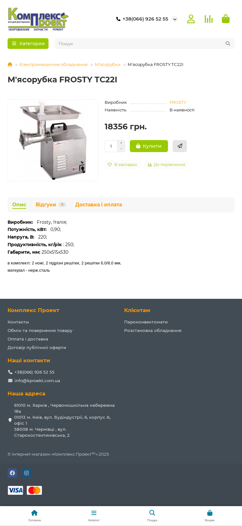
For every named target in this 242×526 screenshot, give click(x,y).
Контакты (18, 321)
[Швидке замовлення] (180, 147)
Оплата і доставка (28, 338)
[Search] (145, 44)
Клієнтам (137, 310)
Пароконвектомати (146, 321)
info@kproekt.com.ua (37, 380)
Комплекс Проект (33, 310)
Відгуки (51, 206)
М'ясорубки (107, 65)
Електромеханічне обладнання (54, 65)
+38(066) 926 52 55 (141, 19)
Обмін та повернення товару (40, 330)
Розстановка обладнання (153, 330)
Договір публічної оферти (37, 347)
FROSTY (178, 103)
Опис (19, 206)
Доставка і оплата (98, 206)
